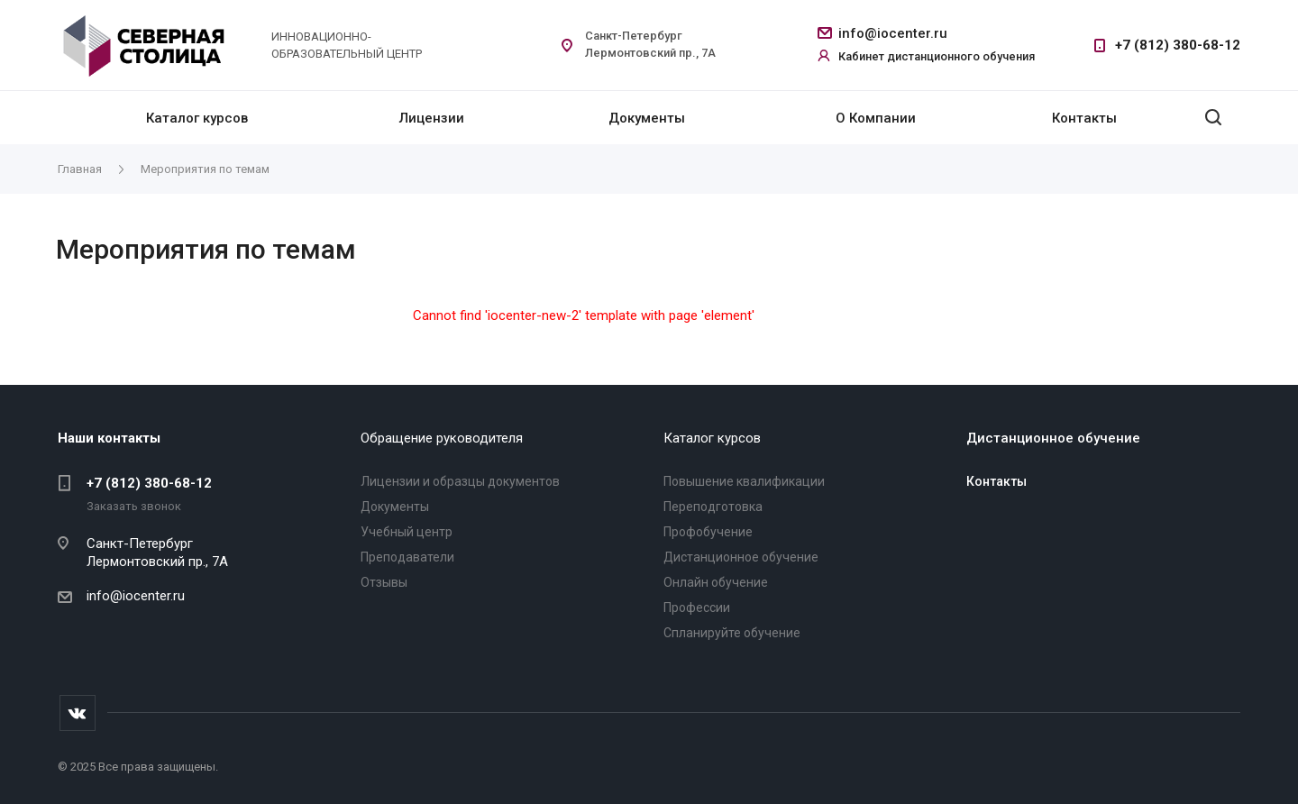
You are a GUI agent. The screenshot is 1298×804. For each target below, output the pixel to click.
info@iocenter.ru (892, 33)
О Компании (876, 118)
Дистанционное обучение (740, 557)
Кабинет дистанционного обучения (936, 56)
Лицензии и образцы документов (460, 481)
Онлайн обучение (715, 582)
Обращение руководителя (442, 438)
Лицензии (431, 118)
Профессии (696, 607)
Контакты (1084, 118)
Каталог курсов (197, 118)
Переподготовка (713, 506)
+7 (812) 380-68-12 (1177, 45)
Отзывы (384, 582)
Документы (646, 118)
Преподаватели (407, 557)
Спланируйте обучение (731, 633)
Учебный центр (406, 532)
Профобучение (708, 532)
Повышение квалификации (744, 481)
